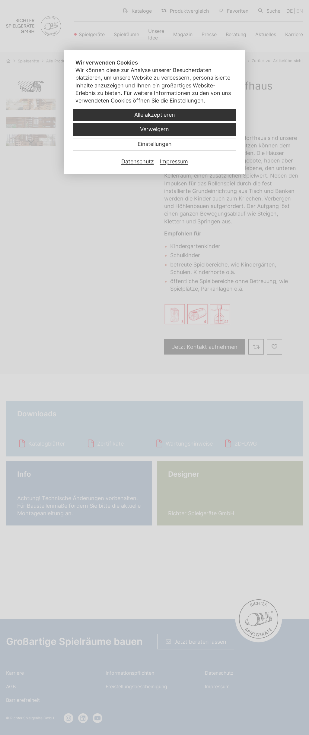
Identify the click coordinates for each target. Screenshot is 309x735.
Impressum (174, 161)
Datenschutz (137, 161)
